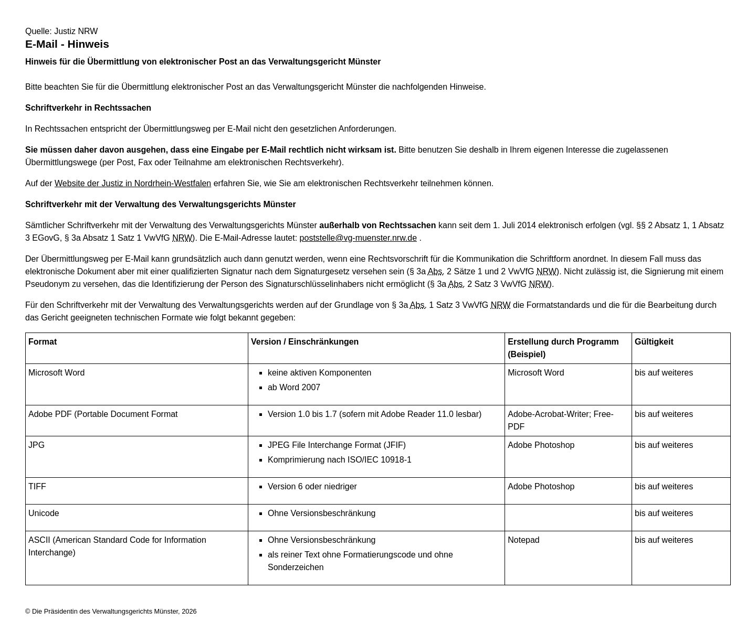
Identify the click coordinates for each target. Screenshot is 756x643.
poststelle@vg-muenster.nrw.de (358, 237)
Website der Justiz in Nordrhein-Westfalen (133, 183)
